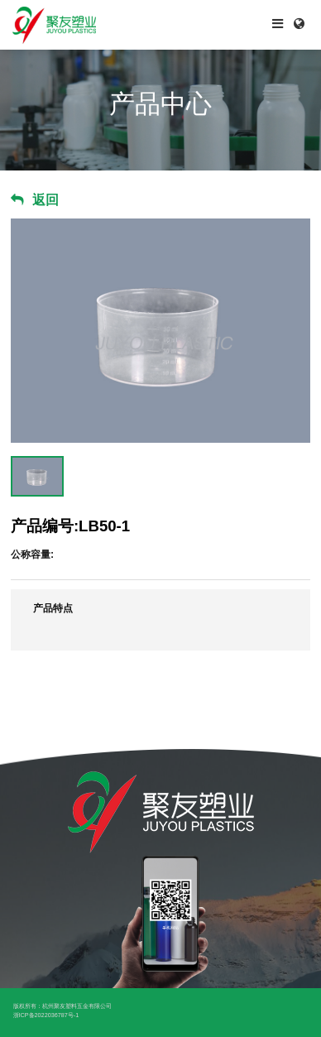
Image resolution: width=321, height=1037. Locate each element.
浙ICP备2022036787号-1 (46, 1015)
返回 (45, 200)
